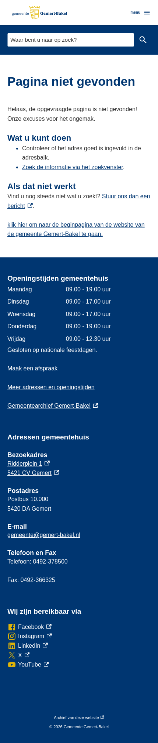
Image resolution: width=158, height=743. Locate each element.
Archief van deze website (79, 718)
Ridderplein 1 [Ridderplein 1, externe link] (28, 463)
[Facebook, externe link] (29, 627)
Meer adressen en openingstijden (51, 387)
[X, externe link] (18, 655)
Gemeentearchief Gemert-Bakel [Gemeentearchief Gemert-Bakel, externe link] (52, 406)
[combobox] (70, 40)
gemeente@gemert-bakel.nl (43, 535)
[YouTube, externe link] (28, 665)
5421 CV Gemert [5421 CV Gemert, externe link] (33, 473)
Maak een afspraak (32, 368)
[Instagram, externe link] (29, 636)
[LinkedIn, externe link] (27, 646)
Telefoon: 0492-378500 (37, 561)
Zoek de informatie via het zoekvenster (72, 167)
